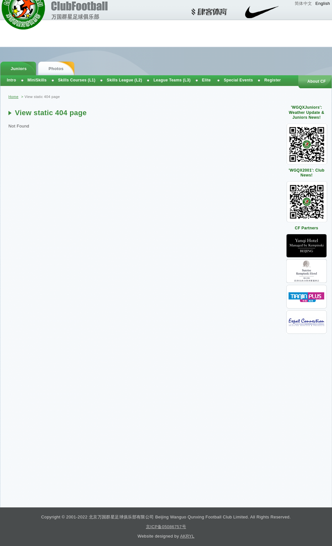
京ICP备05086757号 (166, 526)
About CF (316, 81)
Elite (206, 80)
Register (272, 80)
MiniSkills (37, 80)
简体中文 (303, 3)
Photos (56, 68)
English (322, 3)
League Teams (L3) (171, 80)
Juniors (19, 68)
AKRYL (187, 536)
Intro (11, 80)
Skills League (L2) (124, 80)
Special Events (238, 80)
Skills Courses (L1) (76, 80)
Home (13, 97)
